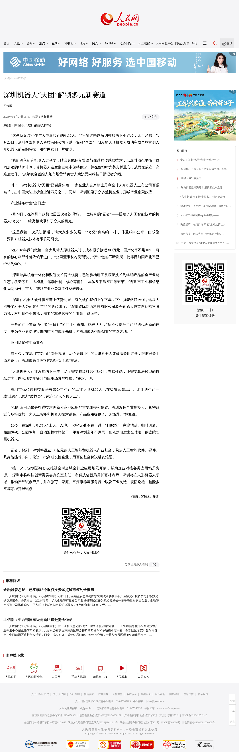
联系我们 (203, 694)
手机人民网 (78, 670)
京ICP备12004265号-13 (194, 715)
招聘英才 (89, 694)
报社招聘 (75, 694)
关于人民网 (59, 694)
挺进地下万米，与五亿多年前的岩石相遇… (204, 169)
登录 (229, 43)
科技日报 (47, 116)
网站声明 (160, 694)
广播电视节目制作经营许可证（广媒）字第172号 (151, 715)
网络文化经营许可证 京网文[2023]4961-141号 (93, 722)
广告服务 (103, 694)
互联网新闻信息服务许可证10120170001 (54, 715)
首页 (6, 43)
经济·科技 (20, 78)
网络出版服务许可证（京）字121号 (139, 722)
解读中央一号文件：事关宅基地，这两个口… (205, 206)
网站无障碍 (182, 43)
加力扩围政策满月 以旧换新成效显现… (202, 187)
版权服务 (132, 694)
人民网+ (57, 670)
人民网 (8, 78)
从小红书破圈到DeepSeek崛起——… (200, 215)
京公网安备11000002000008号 (198, 722)
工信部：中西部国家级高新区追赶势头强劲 (37, 620)
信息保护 (188, 694)
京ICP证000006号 (170, 722)
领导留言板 (100, 670)
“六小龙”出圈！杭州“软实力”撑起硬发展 (203, 196)
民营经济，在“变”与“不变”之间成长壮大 (203, 224)
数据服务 (146, 694)
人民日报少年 (34, 670)
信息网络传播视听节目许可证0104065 (45, 722)
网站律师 (174, 694)
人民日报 (11, 670)
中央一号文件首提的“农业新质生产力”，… (205, 243)
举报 (194, 43)
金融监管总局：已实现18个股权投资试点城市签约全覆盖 (48, 590)
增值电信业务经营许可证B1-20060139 (100, 715)
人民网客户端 (164, 43)
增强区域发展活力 (190, 178)
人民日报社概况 (40, 694)
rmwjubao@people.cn (168, 708)
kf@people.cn (87, 708)
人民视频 (121, 670)
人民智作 (143, 670)
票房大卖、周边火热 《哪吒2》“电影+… (203, 233)
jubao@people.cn (155, 701)
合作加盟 (117, 694)
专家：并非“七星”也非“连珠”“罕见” (200, 159)
